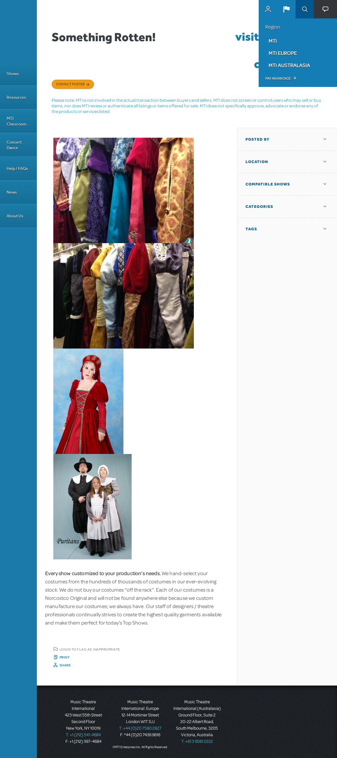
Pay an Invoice (278, 78)
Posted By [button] (258, 139)
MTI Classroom (16, 121)
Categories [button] (259, 206)
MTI (273, 41)
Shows (13, 73)
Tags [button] (251, 229)
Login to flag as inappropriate (90, 649)
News (12, 192)
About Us (15, 216)
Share (65, 665)
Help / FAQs (17, 168)
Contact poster (70, 84)
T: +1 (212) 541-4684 (83, 735)
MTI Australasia (289, 65)
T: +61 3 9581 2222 (197, 741)
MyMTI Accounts (268, 9)
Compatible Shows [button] (268, 184)
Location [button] (257, 161)
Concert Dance (14, 145)
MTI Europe (283, 53)
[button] (286, 9)
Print (65, 657)
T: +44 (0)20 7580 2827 (140, 728)
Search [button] (305, 9)
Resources (16, 97)
